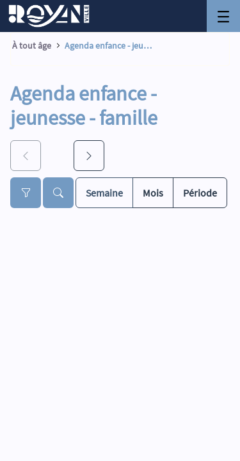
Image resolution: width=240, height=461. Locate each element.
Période (200, 192)
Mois (153, 192)
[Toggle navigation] (223, 16)
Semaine (104, 192)
